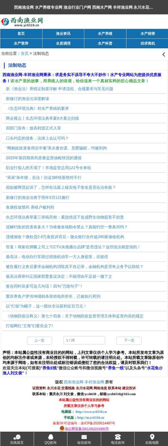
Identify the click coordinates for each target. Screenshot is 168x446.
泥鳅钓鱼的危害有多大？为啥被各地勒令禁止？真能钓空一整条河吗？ (67, 227)
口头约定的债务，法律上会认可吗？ (37, 138)
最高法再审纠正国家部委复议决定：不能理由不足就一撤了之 (59, 276)
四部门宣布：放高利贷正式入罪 (33, 128)
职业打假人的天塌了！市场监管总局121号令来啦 (48, 167)
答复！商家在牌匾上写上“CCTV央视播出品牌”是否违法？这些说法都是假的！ (73, 247)
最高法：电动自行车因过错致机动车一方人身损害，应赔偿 (57, 256)
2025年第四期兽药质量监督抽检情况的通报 (43, 158)
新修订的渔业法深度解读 (27, 98)
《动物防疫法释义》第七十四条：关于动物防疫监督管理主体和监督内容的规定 (75, 316)
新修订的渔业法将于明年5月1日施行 (37, 197)
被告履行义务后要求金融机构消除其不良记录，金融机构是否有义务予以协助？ (75, 266)
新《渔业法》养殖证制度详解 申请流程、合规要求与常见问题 (59, 89)
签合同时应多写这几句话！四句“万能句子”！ (44, 286)
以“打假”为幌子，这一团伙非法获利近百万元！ (46, 306)
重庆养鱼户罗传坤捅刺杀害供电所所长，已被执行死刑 (53, 296)
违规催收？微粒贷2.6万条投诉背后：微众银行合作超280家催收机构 (65, 237)
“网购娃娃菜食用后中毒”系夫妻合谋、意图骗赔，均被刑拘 (56, 148)
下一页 (129, 340)
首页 (25, 53)
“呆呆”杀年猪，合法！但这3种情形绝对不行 (43, 177)
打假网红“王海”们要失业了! (29, 326)
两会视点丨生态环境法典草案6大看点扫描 (42, 118)
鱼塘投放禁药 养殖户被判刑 (30, 207)
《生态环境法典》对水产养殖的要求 (37, 108)
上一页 (39, 340)
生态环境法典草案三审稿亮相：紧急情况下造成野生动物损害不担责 (65, 217)
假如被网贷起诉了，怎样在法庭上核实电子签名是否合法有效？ (61, 187)
